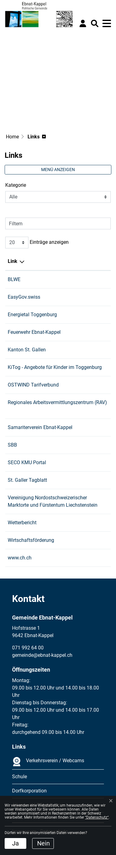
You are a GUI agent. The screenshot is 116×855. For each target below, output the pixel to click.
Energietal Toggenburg (35, 314)
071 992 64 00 (28, 648)
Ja (15, 843)
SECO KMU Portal (30, 462)
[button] (95, 23)
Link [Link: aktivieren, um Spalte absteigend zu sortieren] (12, 261)
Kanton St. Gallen (30, 350)
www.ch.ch (23, 558)
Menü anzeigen (58, 169)
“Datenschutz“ (97, 817)
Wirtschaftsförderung (34, 540)
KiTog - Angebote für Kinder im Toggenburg (58, 367)
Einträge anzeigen (37, 242)
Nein (43, 843)
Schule (19, 776)
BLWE (17, 279)
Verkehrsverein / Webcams (48, 761)
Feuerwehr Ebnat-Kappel (37, 332)
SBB (15, 445)
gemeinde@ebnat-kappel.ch (42, 655)
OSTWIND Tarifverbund (36, 385)
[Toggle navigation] (106, 23)
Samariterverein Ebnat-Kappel (43, 427)
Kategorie (15, 185)
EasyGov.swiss (27, 297)
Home (12, 137)
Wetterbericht (25, 523)
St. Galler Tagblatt (30, 480)
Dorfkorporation (29, 791)
